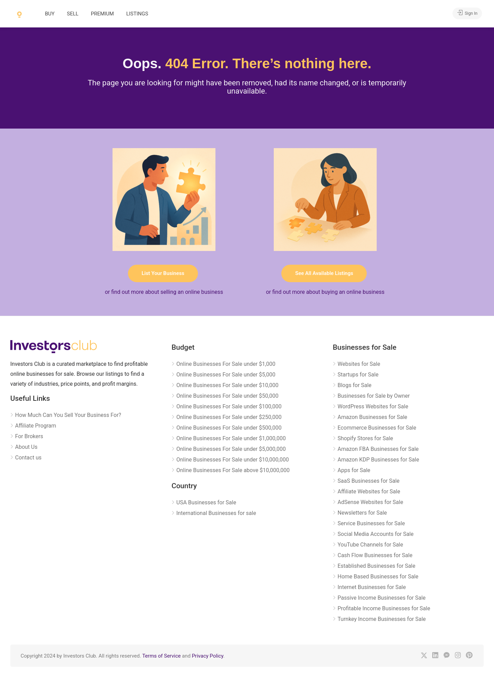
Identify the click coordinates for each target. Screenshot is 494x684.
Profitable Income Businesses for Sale (384, 608)
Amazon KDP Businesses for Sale (378, 459)
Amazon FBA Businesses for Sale (378, 449)
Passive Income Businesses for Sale (382, 598)
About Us (26, 447)
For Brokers (29, 436)
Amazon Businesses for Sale (372, 417)
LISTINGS (137, 14)
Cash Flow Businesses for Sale (375, 555)
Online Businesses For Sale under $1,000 (225, 364)
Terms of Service (161, 656)
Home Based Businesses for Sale (378, 576)
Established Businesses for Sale (376, 566)
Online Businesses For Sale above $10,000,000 (233, 470)
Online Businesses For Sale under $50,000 (227, 396)
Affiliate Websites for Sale (369, 491)
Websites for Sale (359, 364)
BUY (50, 14)
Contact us (28, 457)
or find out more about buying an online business (325, 292)
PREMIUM (102, 14)
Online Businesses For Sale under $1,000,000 (231, 438)
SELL (73, 14)
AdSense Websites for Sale (370, 502)
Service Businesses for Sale (371, 523)
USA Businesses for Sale (206, 502)
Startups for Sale (358, 374)
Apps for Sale (354, 470)
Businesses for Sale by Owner (374, 396)
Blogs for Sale (355, 385)
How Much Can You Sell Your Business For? (68, 415)
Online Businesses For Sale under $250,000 (229, 417)
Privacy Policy (207, 656)
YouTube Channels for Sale (370, 544)
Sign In (465, 13)
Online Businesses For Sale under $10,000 (227, 385)
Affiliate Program (35, 425)
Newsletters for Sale (362, 512)
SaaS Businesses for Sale (369, 481)
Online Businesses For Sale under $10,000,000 (232, 459)
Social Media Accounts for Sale (376, 534)
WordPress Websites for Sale (373, 406)
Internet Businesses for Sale (372, 587)
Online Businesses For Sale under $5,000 (225, 374)
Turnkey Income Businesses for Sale (382, 619)
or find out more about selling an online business (164, 292)
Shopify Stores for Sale (365, 438)
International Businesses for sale (216, 513)
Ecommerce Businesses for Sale (377, 427)
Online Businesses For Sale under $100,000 (229, 406)
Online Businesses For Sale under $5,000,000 (231, 449)
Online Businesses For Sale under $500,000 (229, 427)
